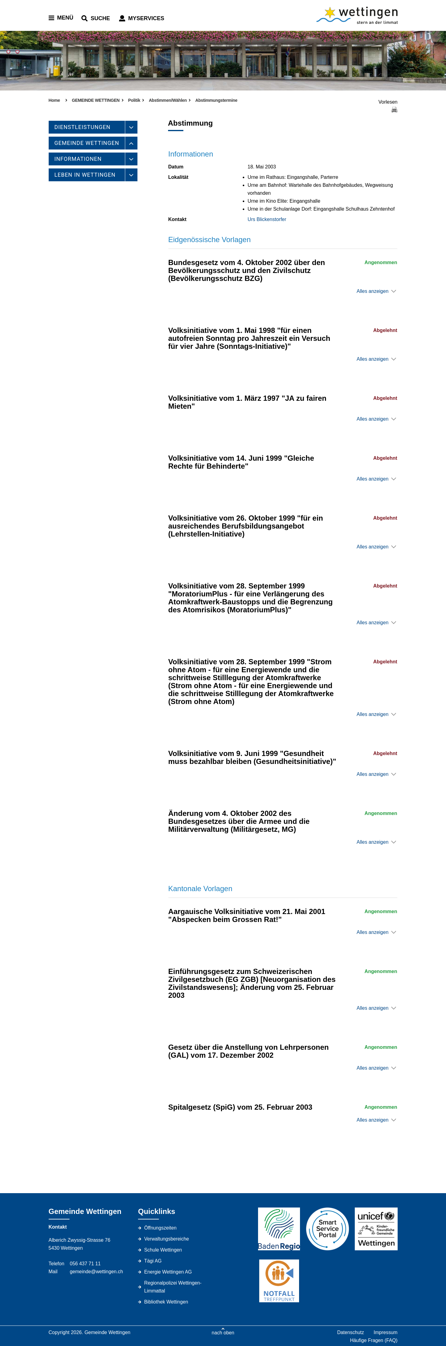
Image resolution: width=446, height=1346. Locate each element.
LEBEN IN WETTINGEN (85, 174)
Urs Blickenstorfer (267, 219)
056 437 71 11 (85, 1263)
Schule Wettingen (163, 1249)
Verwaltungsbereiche (167, 1238)
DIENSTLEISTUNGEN (82, 127)
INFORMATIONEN (78, 159)
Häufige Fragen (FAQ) (373, 1340)
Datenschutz (350, 1332)
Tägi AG (153, 1260)
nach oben (223, 1332)
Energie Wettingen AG (168, 1271)
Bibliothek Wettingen (166, 1301)
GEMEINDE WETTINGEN (86, 143)
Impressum (385, 1332)
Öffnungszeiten (160, 1227)
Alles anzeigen (372, 291)
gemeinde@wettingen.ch (97, 1271)
